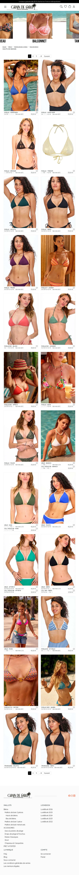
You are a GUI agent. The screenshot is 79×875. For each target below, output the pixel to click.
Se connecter (46, 854)
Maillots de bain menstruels (15, 825)
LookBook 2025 (47, 812)
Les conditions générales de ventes (17, 863)
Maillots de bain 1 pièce (13, 822)
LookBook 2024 (46, 815)
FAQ (5, 854)
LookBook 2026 (46, 809)
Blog (5, 857)
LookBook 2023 (46, 819)
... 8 (40, 56)
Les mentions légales (11, 866)
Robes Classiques (11, 837)
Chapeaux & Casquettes (14, 843)
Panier (43, 857)
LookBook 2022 (47, 822)
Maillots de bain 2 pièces (14, 812)
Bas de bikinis (11, 819)
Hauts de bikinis (12, 815)
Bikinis (6, 809)
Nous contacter (10, 860)
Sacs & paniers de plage (14, 831)
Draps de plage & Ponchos (15, 834)
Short (7, 840)
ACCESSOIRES (9, 828)
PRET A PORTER (10, 846)
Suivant (47, 56)
